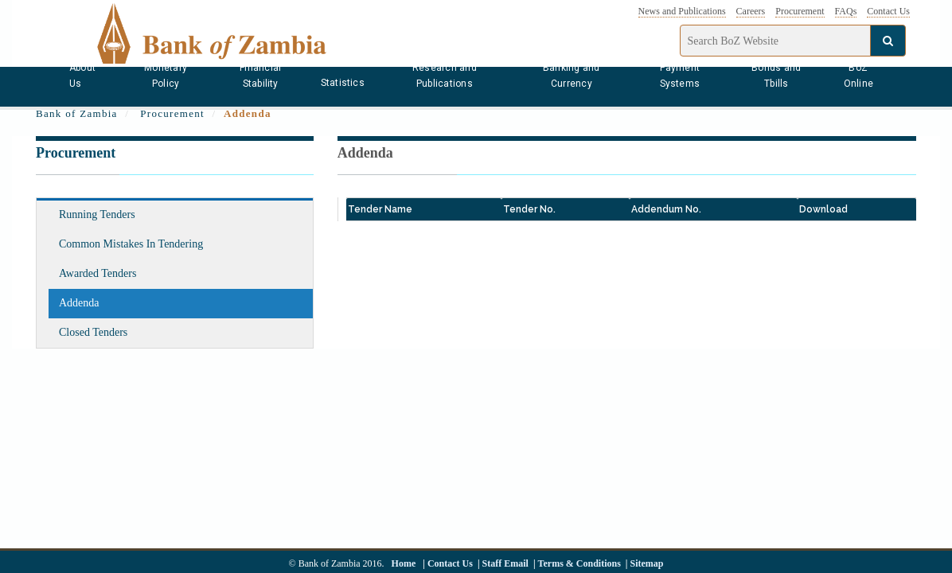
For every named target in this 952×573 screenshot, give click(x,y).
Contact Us (888, 11)
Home (404, 563)
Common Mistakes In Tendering (131, 244)
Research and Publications (444, 75)
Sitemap (646, 563)
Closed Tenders (93, 332)
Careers (751, 11)
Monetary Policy (165, 75)
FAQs (846, 11)
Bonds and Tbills (776, 75)
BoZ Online (858, 75)
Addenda (79, 303)
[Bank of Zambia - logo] (225, 32)
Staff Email (505, 563)
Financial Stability (260, 75)
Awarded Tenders (97, 273)
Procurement (799, 11)
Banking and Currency (571, 75)
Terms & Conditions (579, 563)
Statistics (343, 82)
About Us (82, 75)
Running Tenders (97, 214)
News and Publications (682, 11)
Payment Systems (680, 75)
